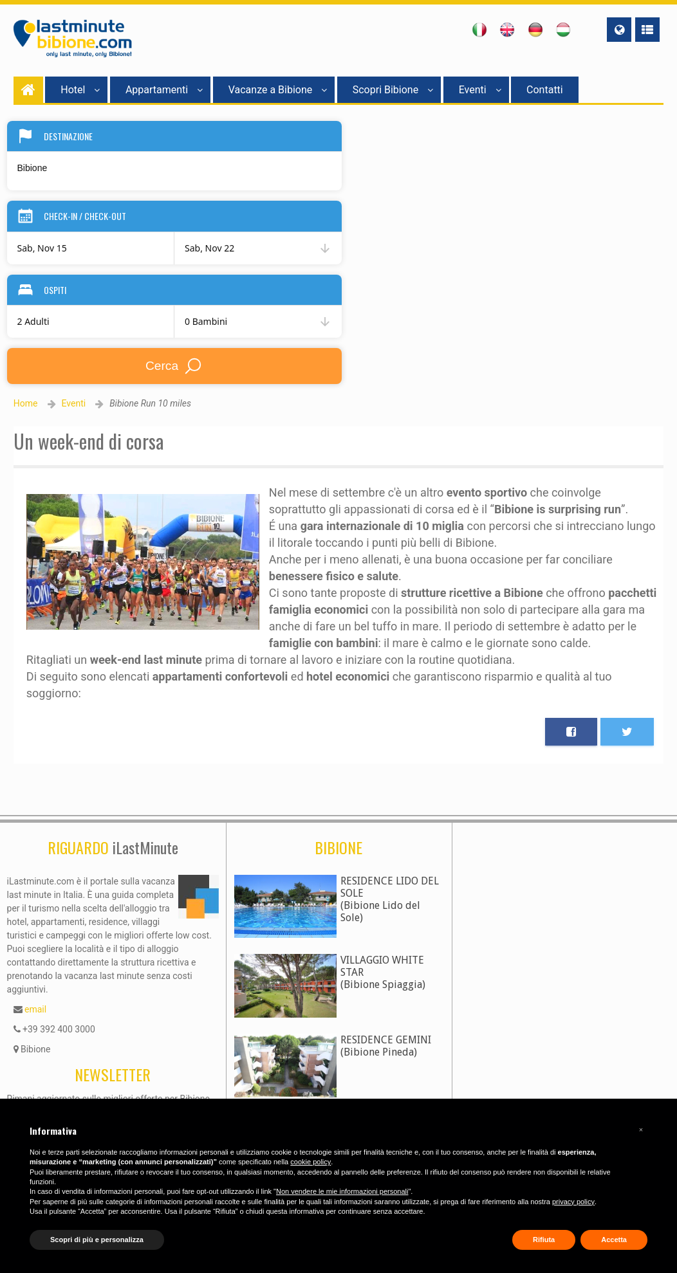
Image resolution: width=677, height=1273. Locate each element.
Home (26, 403)
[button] (641, 1129)
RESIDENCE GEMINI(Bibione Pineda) (385, 1046)
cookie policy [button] (310, 1162)
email (35, 1009)
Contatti (544, 90)
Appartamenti (164, 90)
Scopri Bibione (393, 90)
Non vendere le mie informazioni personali (342, 1191)
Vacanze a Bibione (278, 90)
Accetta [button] (614, 1239)
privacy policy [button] (573, 1201)
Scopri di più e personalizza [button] (97, 1239)
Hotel (80, 90)
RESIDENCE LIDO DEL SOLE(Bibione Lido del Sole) (389, 899)
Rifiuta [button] (544, 1239)
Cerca (174, 366)
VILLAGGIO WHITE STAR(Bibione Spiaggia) (382, 972)
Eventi (480, 90)
